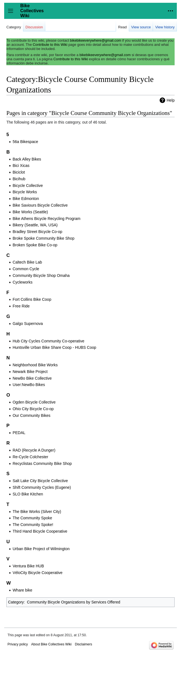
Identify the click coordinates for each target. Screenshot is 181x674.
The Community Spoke (32, 518)
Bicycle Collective (27, 185)
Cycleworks (22, 282)
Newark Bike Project (29, 371)
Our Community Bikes (31, 415)
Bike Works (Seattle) (30, 212)
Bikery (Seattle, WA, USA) (34, 225)
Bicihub (18, 179)
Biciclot (18, 172)
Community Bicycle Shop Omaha (40, 275)
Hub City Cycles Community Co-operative (48, 341)
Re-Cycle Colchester (30, 457)
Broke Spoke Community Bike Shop (43, 238)
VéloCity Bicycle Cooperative (37, 572)
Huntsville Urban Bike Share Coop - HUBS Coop (54, 347)
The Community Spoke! (32, 524)
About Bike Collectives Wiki (51, 644)
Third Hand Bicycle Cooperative (39, 531)
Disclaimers (83, 644)
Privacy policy (17, 644)
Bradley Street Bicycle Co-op (37, 231)
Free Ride (20, 306)
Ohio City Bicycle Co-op (33, 409)
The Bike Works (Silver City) (36, 511)
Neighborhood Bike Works (34, 365)
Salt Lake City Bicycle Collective (40, 480)
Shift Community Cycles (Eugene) (41, 487)
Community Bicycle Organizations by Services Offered (73, 602)
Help (171, 100)
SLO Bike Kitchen (27, 494)
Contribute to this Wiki (50, 44)
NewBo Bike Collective (32, 378)
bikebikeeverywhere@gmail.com (95, 40)
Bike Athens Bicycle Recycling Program (46, 218)
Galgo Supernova (27, 323)
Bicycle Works (24, 192)
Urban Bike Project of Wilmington (40, 549)
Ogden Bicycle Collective (34, 402)
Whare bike (22, 590)
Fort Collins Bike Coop (31, 299)
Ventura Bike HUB (28, 566)
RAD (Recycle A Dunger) (33, 450)
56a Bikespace (25, 141)
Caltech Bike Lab (27, 262)
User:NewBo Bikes (28, 384)
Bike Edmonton (25, 198)
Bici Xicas (20, 165)
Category (16, 602)
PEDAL (18, 432)
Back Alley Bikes (26, 159)
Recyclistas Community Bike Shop (42, 463)
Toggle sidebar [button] (12, 13)
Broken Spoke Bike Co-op (34, 245)
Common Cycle (25, 269)
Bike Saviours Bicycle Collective (39, 205)
